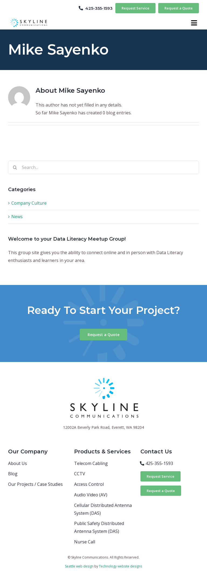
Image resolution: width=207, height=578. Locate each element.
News (17, 217)
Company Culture (29, 203)
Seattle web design (79, 566)
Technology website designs (120, 566)
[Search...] (103, 167)
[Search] (15, 167)
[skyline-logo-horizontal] (29, 19)
